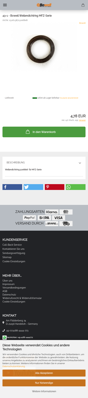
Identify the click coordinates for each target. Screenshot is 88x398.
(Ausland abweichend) (69, 98)
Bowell (82, 23)
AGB (4, 291)
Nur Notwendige (44, 383)
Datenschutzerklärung (13, 366)
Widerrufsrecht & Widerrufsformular (22, 298)
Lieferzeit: (9, 98)
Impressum (8, 284)
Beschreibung (16, 162)
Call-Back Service (12, 244)
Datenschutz (9, 294)
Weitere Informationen (44, 391)
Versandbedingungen (14, 287)
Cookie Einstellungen (13, 261)
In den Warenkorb (40, 131)
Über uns (7, 280)
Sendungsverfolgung (13, 253)
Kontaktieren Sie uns (13, 249)
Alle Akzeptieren (44, 373)
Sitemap (7, 257)
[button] (12, 187)
